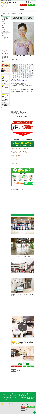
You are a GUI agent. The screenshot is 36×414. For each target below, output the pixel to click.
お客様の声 (3, 35)
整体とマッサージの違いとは (5, 54)
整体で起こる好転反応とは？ (5, 61)
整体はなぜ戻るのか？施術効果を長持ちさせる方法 (5, 57)
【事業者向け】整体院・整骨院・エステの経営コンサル (5, 38)
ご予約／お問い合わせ (5, 31)
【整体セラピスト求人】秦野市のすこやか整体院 (5, 110)
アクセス (3, 29)
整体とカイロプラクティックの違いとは (5, 51)
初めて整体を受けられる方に (5, 45)
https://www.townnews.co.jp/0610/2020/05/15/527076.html (19, 80)
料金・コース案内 (4, 33)
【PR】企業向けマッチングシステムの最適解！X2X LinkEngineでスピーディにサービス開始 (5, 19)
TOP (2, 13)
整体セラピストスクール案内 (5, 48)
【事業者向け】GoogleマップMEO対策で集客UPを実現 (5, 42)
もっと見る (3, 23)
